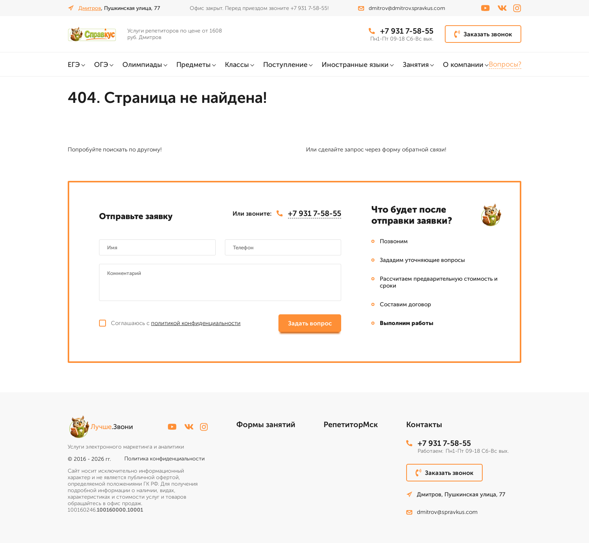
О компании (463, 64)
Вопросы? (505, 64)
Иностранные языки (355, 64)
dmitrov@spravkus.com (442, 512)
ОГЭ (101, 64)
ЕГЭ (74, 64)
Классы (237, 64)
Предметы (193, 64)
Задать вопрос (310, 323)
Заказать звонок (483, 34)
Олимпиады (142, 64)
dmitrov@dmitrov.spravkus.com (401, 8)
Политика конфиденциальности (164, 458)
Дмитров (89, 8)
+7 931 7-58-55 (401, 31)
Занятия (416, 64)
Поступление (285, 64)
